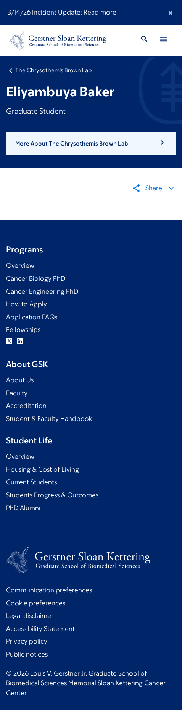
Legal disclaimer (29, 615)
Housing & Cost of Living (42, 469)
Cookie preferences (35, 603)
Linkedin (20, 341)
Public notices (27, 654)
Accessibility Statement (40, 628)
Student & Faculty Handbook (49, 418)
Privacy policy (26, 641)
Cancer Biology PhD (35, 278)
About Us (20, 380)
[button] (91, 143)
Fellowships (23, 329)
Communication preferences (49, 590)
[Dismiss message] (170, 13)
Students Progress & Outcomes (52, 495)
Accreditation (26, 405)
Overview (20, 265)
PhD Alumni (23, 508)
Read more (100, 12)
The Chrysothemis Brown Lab (53, 70)
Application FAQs (31, 317)
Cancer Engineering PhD (42, 291)
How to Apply (26, 304)
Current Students (31, 482)
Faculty (16, 393)
